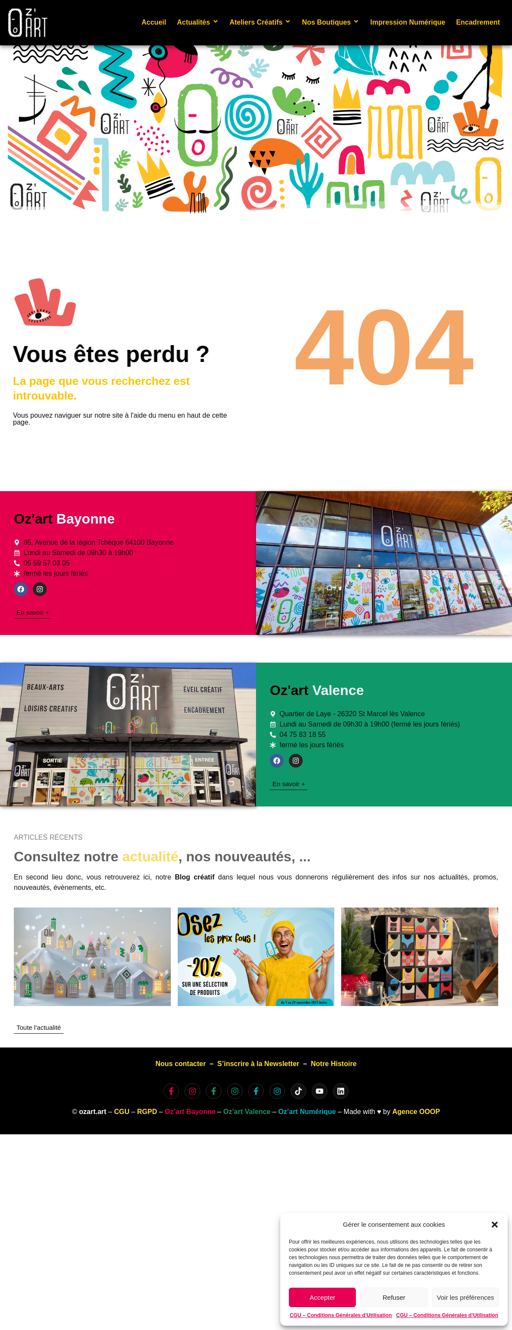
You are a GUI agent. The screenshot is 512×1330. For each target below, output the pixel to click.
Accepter (322, 1297)
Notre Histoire (334, 1063)
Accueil (153, 22)
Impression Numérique (407, 22)
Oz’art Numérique (307, 1111)
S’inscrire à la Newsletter (258, 1063)
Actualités (197, 22)
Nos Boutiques (330, 22)
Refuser (394, 1297)
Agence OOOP (416, 1111)
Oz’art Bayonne (190, 1111)
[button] (494, 1224)
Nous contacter (180, 1063)
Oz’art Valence (246, 1111)
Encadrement (478, 22)
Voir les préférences (465, 1297)
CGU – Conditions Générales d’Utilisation (341, 1315)
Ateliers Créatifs (260, 22)
